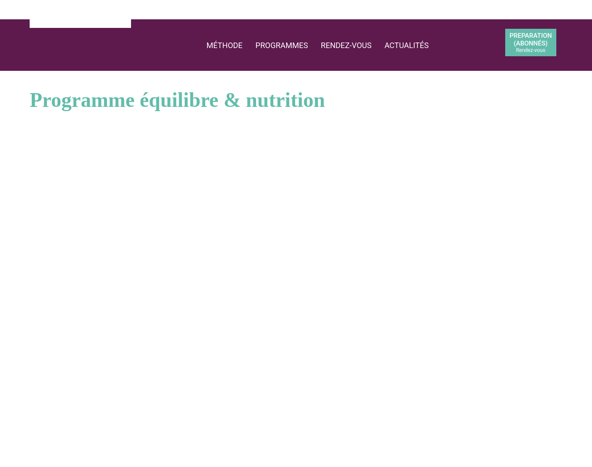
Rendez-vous (346, 45)
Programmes (282, 45)
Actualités (406, 45)
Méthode (224, 45)
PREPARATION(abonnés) (531, 42)
